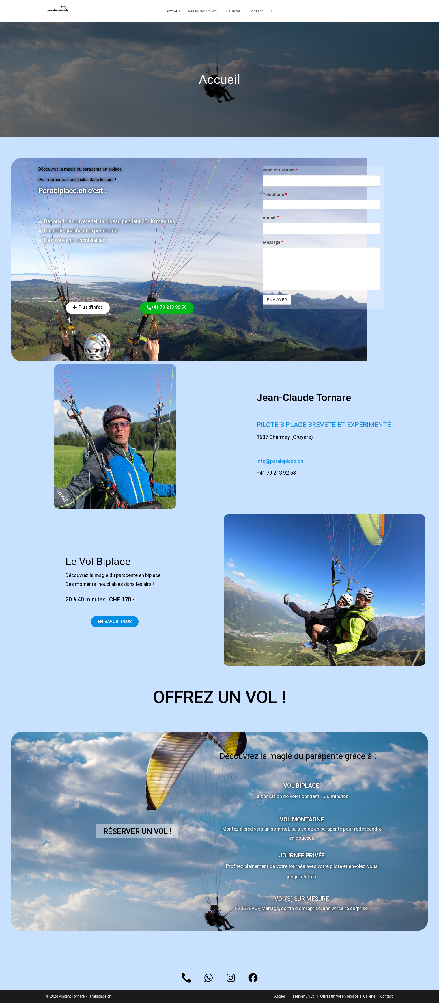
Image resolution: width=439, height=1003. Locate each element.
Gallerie (369, 996)
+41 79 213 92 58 (276, 473)
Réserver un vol (302, 996)
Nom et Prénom (280, 170)
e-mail (271, 217)
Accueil (279, 996)
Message (273, 242)
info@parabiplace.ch (280, 461)
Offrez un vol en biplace (339, 996)
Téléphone (275, 194)
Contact (386, 996)
